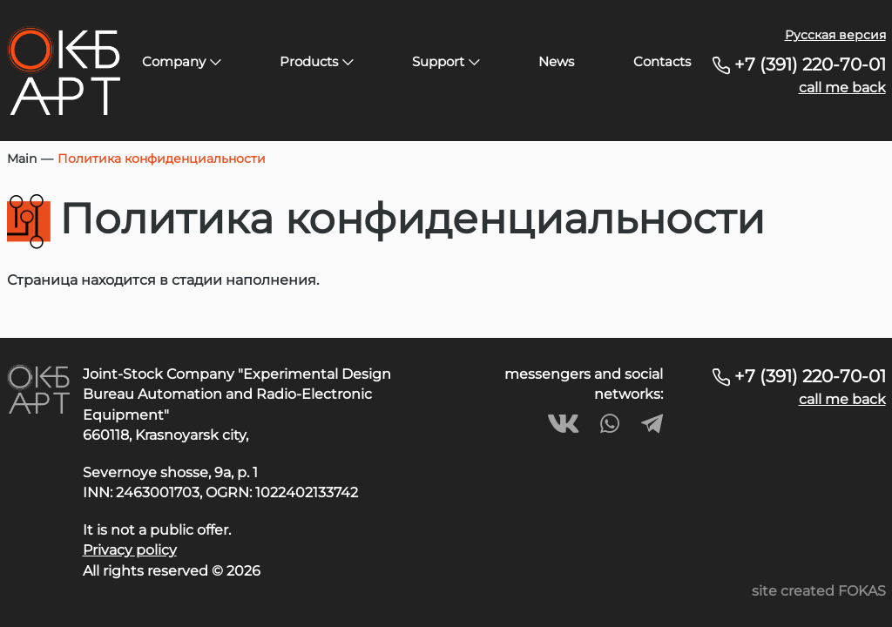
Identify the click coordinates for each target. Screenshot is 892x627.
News (556, 61)
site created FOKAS (819, 591)
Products (317, 61)
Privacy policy (130, 550)
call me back (842, 87)
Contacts (662, 61)
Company (181, 61)
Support (446, 61)
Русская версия (835, 35)
